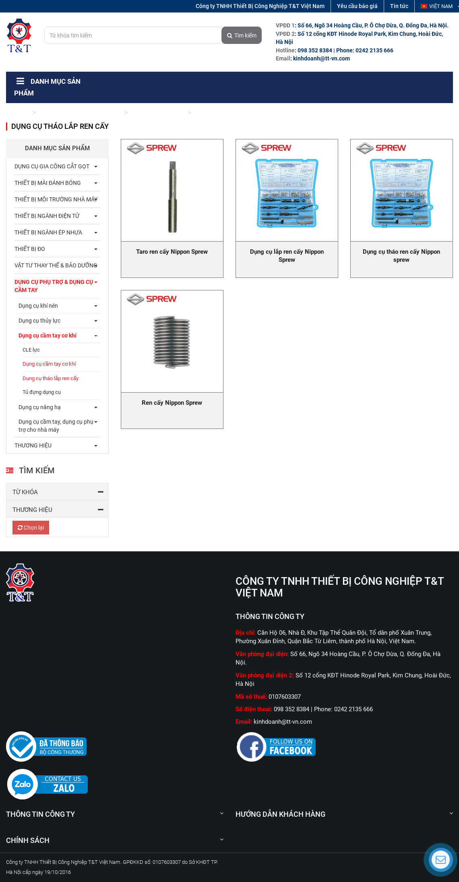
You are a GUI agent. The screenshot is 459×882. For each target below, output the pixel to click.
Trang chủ (18, 113)
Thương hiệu (32, 509)
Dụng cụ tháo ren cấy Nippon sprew (401, 255)
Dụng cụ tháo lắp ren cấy (51, 378)
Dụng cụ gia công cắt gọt (51, 166)
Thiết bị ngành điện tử (46, 216)
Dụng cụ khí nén (38, 305)
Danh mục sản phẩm (57, 148)
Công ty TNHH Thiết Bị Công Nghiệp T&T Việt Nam (260, 6)
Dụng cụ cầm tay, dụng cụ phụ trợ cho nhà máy (56, 425)
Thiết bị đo (29, 249)
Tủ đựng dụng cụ (42, 392)
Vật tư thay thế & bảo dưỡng (55, 265)
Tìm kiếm (241, 35)
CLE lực (31, 350)
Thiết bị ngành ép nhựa (48, 232)
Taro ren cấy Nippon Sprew (172, 251)
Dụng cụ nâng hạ (40, 407)
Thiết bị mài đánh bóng (47, 183)
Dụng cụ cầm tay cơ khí (157, 113)
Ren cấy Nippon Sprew (172, 402)
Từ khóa (25, 492)
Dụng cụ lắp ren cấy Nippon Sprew (287, 255)
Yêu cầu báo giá (357, 6)
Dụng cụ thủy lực (39, 320)
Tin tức (399, 6)
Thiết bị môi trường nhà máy (55, 199)
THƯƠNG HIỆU (33, 445)
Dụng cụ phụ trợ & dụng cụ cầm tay (80, 113)
